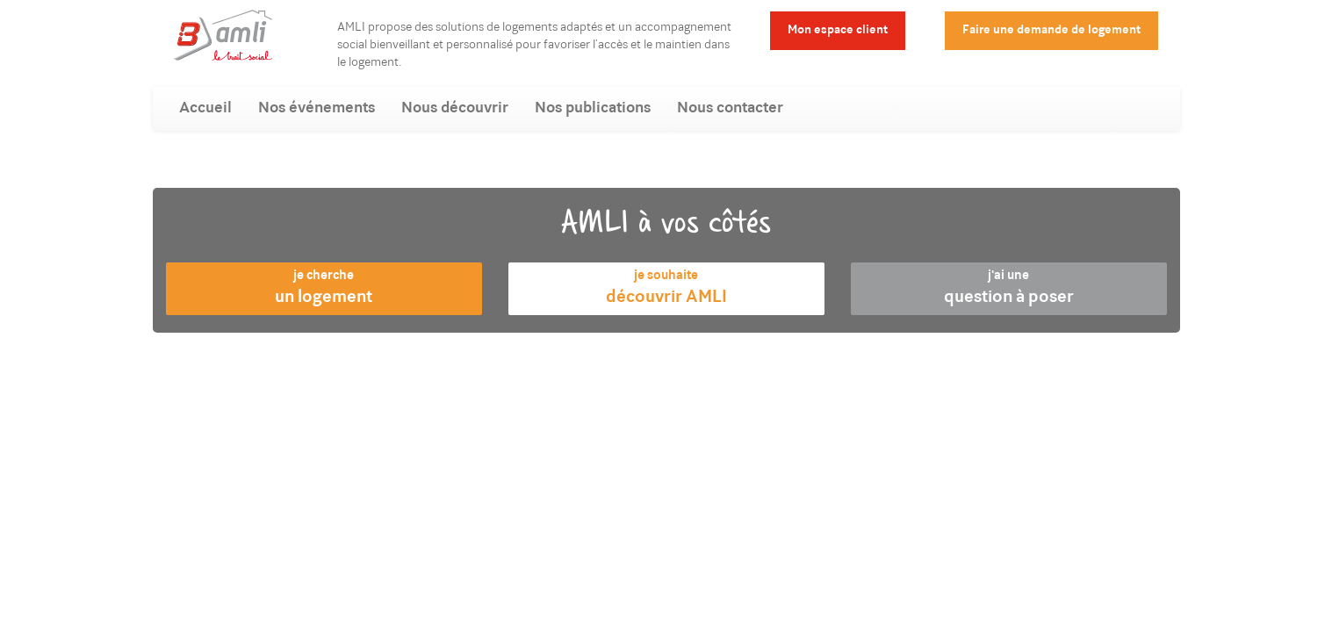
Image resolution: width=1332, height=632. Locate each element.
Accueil (205, 109)
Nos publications (593, 109)
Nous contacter (730, 109)
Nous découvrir (454, 109)
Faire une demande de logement (1051, 31)
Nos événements (316, 109)
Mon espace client (838, 31)
